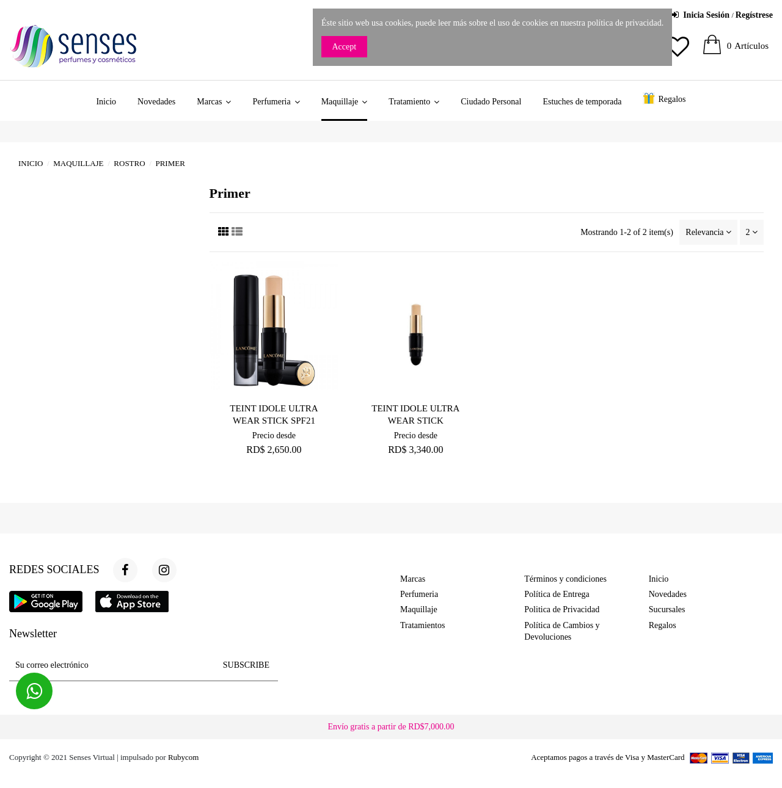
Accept (344, 46)
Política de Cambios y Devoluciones (561, 631)
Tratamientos (422, 625)
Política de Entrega (557, 594)
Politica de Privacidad (561, 609)
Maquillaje (418, 609)
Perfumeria (419, 594)
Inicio (659, 579)
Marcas (412, 579)
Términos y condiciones (565, 579)
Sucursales (667, 609)
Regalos (662, 625)
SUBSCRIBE (246, 665)
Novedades (668, 594)
